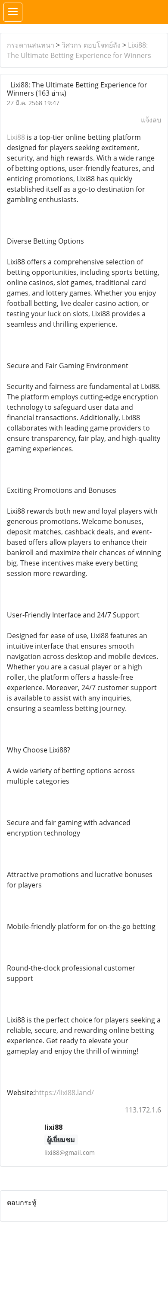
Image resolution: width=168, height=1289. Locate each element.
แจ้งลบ (151, 120)
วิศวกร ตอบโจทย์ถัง (91, 45)
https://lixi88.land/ (64, 1092)
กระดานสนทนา (30, 45)
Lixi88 (16, 137)
